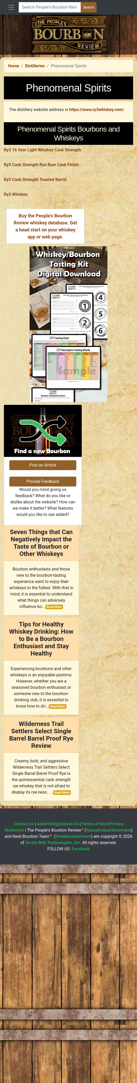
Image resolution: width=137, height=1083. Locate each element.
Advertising (48, 1042)
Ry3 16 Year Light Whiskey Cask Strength (42, 295)
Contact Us (23, 1042)
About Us (70, 1042)
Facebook (81, 1067)
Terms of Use (94, 1042)
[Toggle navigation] (11, 7)
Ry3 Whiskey (16, 340)
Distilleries (35, 138)
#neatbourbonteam (73, 1054)
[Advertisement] (68, 91)
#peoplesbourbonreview (108, 1048)
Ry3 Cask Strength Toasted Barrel (35, 325)
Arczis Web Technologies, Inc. (53, 1061)
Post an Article (42, 683)
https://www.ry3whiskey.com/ (96, 182)
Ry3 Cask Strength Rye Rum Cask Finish (41, 310)
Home (13, 138)
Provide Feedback (42, 699)
